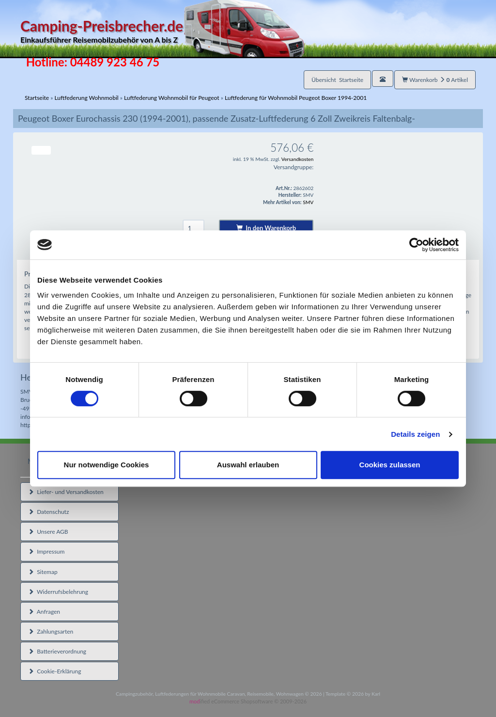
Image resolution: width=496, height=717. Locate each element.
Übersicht (337, 79)
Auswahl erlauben (248, 465)
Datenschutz (48, 511)
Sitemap (43, 571)
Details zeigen (415, 434)
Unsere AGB (48, 531)
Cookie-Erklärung (54, 671)
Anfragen (44, 611)
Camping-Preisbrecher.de (162, 31)
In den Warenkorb (266, 228)
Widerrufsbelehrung (58, 591)
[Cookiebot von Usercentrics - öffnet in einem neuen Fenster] (416, 245)
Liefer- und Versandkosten (66, 491)
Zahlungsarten (50, 631)
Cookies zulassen (389, 465)
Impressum (46, 551)
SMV (308, 202)
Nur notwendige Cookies (106, 465)
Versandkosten (297, 159)
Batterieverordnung (57, 651)
